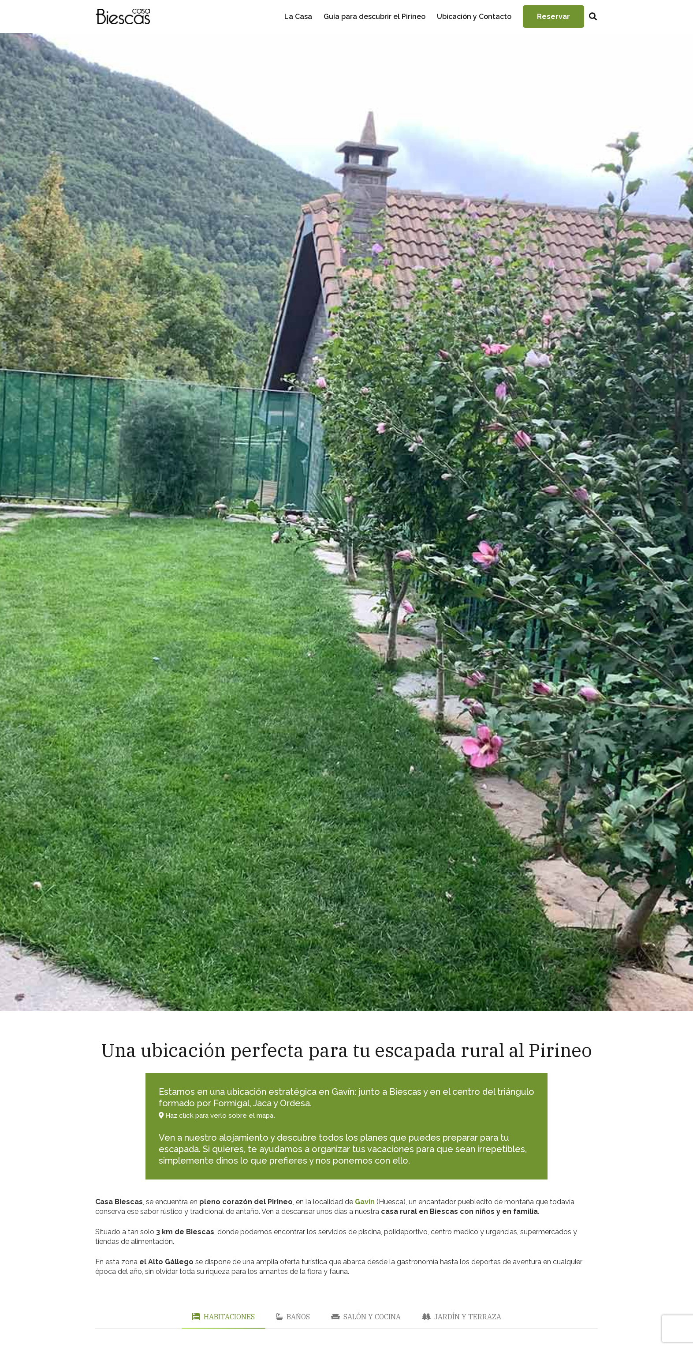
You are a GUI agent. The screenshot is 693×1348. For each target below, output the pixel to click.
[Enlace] (122, 16)
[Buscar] (593, 16)
